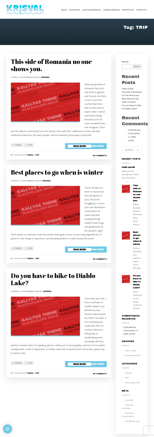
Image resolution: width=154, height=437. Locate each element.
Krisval (45, 77)
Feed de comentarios (128, 414)
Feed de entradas (127, 406)
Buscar (125, 61)
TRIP (30, 145)
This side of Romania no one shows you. (51, 65)
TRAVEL (18, 145)
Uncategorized (132, 382)
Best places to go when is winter (57, 172)
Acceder (129, 400)
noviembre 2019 (132, 355)
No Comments (100, 155)
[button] (7, 428)
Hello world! (127, 88)
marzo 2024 (130, 350)
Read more (97, 146)
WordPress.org (132, 421)
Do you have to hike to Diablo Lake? (53, 279)
